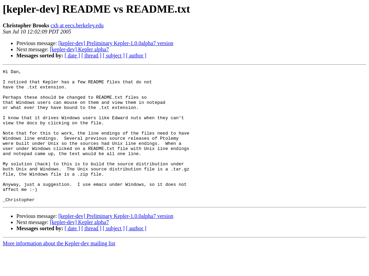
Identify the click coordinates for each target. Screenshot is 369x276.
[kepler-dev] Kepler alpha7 (79, 49)
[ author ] (136, 55)
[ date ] (72, 55)
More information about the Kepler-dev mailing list (59, 270)
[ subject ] (114, 55)
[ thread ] (91, 55)
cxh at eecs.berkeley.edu (77, 25)
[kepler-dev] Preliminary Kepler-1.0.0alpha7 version (116, 43)
